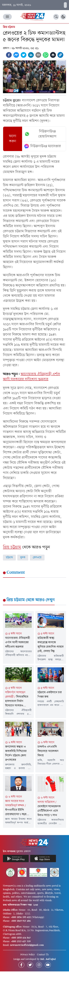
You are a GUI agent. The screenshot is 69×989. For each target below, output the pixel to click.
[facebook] (9, 55)
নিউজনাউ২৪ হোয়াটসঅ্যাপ (40, 134)
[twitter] (23, 55)
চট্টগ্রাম (9, 558)
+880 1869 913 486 (21, 921)
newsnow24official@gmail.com (27, 945)
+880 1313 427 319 (21, 941)
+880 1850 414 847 (21, 938)
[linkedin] (31, 55)
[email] (38, 55)
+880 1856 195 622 (21, 917)
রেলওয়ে (37, 558)
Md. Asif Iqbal (48, 959)
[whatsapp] (46, 55)
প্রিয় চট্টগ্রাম (9, 27)
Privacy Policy (27, 954)
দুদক (22, 558)
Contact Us (43, 954)
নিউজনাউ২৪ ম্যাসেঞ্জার (42, 146)
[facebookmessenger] (16, 55)
